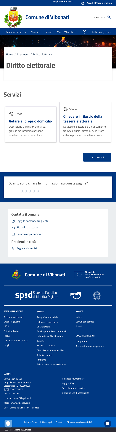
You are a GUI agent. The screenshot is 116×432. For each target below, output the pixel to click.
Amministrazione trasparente (90, 346)
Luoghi (7, 345)
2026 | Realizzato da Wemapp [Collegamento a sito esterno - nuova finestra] (18, 429)
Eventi (79, 326)
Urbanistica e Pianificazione (50, 336)
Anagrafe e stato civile (47, 317)
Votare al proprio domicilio (30, 121)
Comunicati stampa (85, 321)
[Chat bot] (107, 423)
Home (9, 54)
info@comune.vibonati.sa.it (17, 403)
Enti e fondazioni (11, 331)
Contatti (8, 373)
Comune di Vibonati (47, 17)
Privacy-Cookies (31, 422)
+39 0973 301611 (12, 393)
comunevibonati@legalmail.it (18, 398)
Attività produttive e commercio (52, 331)
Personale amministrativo (16, 340)
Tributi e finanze (44, 355)
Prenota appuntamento (73, 378)
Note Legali (47, 422)
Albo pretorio (82, 341)
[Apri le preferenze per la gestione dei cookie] (8, 423)
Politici (7, 336)
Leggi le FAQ (68, 383)
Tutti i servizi (97, 157)
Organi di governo (12, 321)
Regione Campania (62, 1)
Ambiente (41, 359)
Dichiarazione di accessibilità (75, 393)
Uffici (6, 326)
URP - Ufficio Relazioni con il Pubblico (21, 407)
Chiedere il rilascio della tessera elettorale (82, 118)
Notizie (79, 317)
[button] (96, 3)
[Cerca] (109, 17)
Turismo (41, 341)
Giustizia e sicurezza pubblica (50, 350)
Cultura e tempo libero (47, 322)
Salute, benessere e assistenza (51, 364)
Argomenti (23, 54)
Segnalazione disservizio (73, 388)
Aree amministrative (13, 317)
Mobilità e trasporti (46, 345)
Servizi (12, 94)
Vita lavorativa (43, 326)
